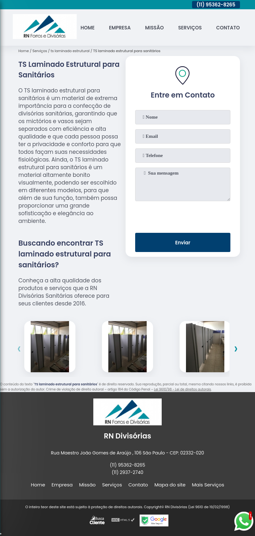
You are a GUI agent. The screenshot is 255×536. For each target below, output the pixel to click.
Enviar (182, 242)
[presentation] (182, 215)
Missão (154, 27)
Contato (228, 27)
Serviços (190, 27)
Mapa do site (169, 484)
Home (88, 27)
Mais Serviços (208, 484)
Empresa (120, 27)
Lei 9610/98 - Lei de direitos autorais (182, 389)
